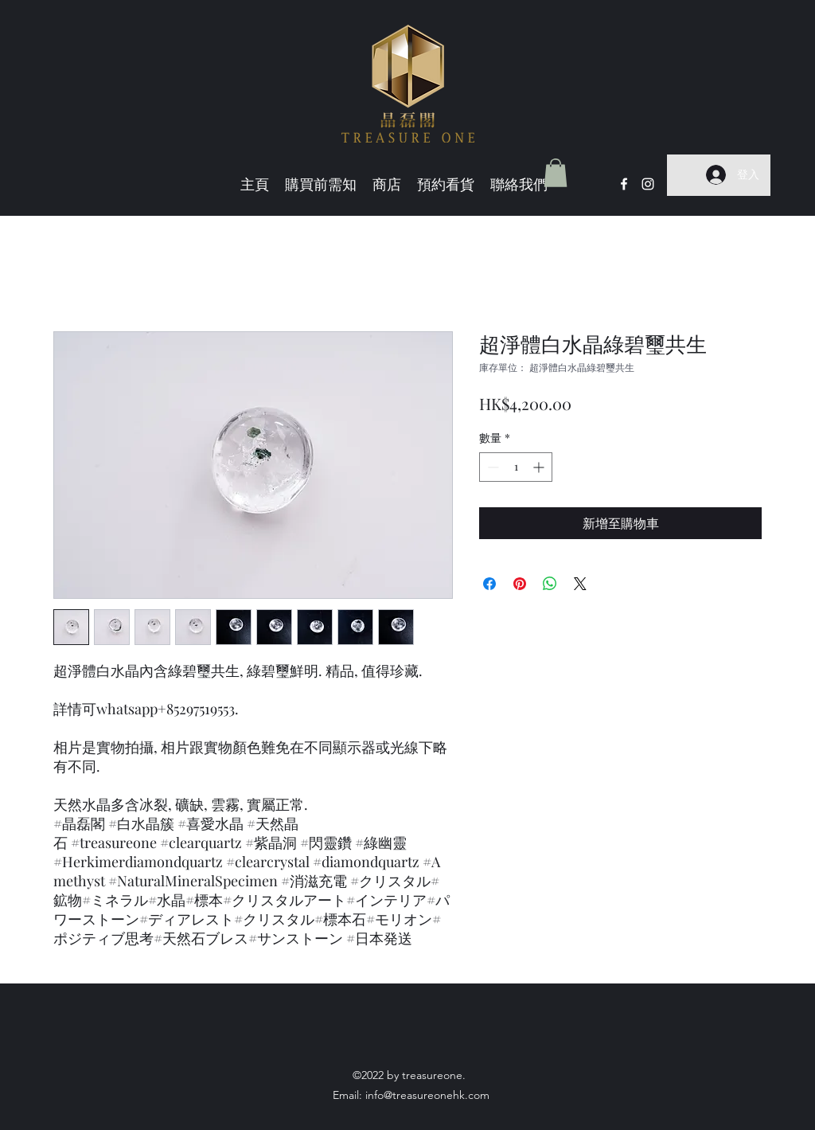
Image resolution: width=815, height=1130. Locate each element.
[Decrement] (491, 467)
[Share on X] (580, 583)
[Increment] (540, 467)
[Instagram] (648, 184)
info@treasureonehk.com (427, 1095)
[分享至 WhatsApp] (550, 583)
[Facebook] (624, 184)
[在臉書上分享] (489, 583)
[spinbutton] (515, 467)
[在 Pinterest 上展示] (519, 583)
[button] (555, 172)
